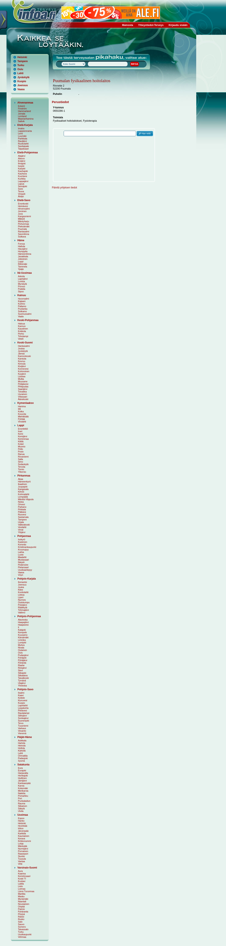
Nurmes (22, 600)
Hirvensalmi (24, 208)
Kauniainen (23, 836)
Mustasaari (23, 559)
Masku (21, 896)
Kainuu (21, 295)
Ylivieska (22, 685)
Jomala (21, 113)
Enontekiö (23, 428)
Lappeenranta (25, 131)
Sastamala (23, 517)
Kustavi (21, 881)
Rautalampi (23, 713)
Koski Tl (22, 878)
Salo (20, 921)
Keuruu (21, 361)
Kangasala (23, 489)
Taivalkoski (23, 678)
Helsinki (22, 57)
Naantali (22, 901)
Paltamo (22, 306)
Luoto (21, 554)
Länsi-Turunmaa (26, 891)
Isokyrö (21, 539)
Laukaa (21, 376)
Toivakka (22, 391)
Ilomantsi (22, 582)
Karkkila (22, 833)
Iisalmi (21, 692)
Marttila (21, 894)
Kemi (20, 434)
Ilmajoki (22, 163)
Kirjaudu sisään (178, 25)
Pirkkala (22, 509)
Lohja (20, 843)
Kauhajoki (23, 171)
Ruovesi (22, 514)
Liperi (20, 597)
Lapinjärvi (23, 279)
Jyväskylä (23, 77)
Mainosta (127, 25)
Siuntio (21, 856)
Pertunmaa (23, 224)
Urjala (21, 522)
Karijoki (21, 168)
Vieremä (22, 733)
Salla (20, 459)
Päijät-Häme (24, 737)
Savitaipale (23, 146)
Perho (21, 333)
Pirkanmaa (23, 475)
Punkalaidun (24, 801)
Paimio (21, 909)
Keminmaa (23, 439)
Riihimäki (22, 264)
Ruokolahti (23, 143)
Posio (21, 451)
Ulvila (20, 811)
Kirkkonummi (24, 841)
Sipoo (21, 291)
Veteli (20, 339)
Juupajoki (22, 486)
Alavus (21, 158)
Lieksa (21, 594)
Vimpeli (21, 194)
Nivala (21, 647)
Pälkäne (22, 512)
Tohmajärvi (23, 610)
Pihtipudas (23, 386)
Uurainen (22, 394)
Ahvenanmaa (25, 102)
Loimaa (21, 888)
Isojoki (21, 166)
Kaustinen (23, 328)
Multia (21, 379)
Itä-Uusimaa (24, 272)
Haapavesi (23, 624)
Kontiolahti (23, 592)
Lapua (21, 183)
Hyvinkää (22, 826)
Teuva (21, 191)
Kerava (21, 838)
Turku (20, 65)
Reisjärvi (22, 668)
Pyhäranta (23, 911)
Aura (20, 871)
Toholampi (23, 336)
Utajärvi (22, 683)
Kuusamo (22, 635)
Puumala (22, 229)
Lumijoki (22, 642)
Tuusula (22, 859)
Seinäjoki (22, 186)
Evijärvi (21, 161)
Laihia (21, 552)
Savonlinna (23, 234)
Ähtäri (21, 196)
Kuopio (21, 81)
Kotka (21, 411)
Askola (21, 276)
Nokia (21, 502)
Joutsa (21, 348)
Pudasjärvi (23, 655)
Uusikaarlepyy (25, 570)
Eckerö (21, 106)
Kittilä (20, 441)
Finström (22, 108)
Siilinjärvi (22, 715)
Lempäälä (23, 496)
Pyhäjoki (22, 657)
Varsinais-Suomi (27, 867)
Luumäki (22, 136)
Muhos (21, 645)
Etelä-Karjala (25, 125)
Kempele (22, 632)
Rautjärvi (22, 141)
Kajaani (22, 301)
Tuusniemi (23, 725)
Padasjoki (23, 758)
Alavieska (23, 619)
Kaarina (22, 873)
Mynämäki (23, 899)
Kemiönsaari (24, 876)
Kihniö (21, 491)
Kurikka (22, 178)
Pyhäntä (22, 663)
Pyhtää (21, 419)
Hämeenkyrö (24, 481)
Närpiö (21, 562)
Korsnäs (22, 544)
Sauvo (21, 924)
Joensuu (22, 85)
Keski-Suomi (25, 342)
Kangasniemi (24, 216)
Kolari (21, 444)
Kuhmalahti (23, 494)
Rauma (21, 803)
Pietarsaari (23, 567)
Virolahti (22, 421)
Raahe (21, 665)
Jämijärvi (22, 780)
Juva (20, 213)
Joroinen (22, 211)
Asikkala (22, 740)
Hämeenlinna (24, 254)
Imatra (21, 128)
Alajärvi (21, 156)
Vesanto (22, 731)
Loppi (20, 261)
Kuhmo (21, 303)
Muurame (22, 381)
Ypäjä (20, 269)
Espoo (21, 818)
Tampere (22, 61)
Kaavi (21, 695)
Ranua (21, 454)
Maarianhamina (25, 118)
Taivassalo (23, 929)
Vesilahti (22, 527)
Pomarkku (23, 796)
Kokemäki (23, 788)
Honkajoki (23, 775)
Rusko (21, 919)
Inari (20, 431)
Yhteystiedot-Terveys (151, 25)
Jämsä (21, 353)
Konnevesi (23, 369)
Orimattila (23, 755)
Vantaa (21, 861)
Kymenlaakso (25, 403)
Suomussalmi (24, 314)
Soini (20, 189)
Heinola (22, 745)
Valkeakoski (24, 524)
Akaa (20, 479)
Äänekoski (23, 399)
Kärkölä (22, 750)
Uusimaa (22, 814)
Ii (18, 627)
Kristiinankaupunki (27, 547)
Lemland (22, 116)
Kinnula (22, 363)
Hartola (21, 743)
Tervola (21, 467)
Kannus (22, 326)
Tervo (20, 723)
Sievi (20, 670)
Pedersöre (23, 565)
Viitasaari (22, 396)
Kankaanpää (24, 783)
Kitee (20, 589)
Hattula (21, 246)
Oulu (20, 69)
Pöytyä (21, 914)
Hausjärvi (22, 249)
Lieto (20, 886)
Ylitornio (22, 472)
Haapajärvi (23, 622)
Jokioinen (22, 259)
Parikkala (22, 138)
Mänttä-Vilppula (26, 499)
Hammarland (24, 111)
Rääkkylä (22, 607)
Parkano (22, 507)
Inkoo (20, 828)
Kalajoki (22, 630)
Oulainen (22, 650)
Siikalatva (23, 675)
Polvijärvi (22, 605)
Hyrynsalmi (23, 298)
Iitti (19, 409)
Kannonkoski (24, 356)
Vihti (20, 864)
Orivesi (21, 504)
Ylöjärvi (21, 532)
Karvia (21, 785)
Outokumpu (24, 602)
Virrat (20, 529)
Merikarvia (23, 790)
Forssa (21, 243)
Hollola (21, 748)
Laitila (21, 883)
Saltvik (21, 121)
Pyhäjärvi (22, 660)
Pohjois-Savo (25, 689)
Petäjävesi (23, 384)
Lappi (20, 425)
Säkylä (21, 808)
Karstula (22, 358)
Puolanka (22, 309)
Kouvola (22, 414)
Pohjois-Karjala (26, 578)
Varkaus (22, 728)
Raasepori (23, 853)
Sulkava (22, 236)
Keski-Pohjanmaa (27, 320)
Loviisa (21, 281)
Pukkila (21, 289)
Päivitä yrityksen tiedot (64, 187)
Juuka (21, 587)
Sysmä (21, 761)
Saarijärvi (22, 389)
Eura (20, 768)
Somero (22, 927)
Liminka (22, 640)
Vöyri (20, 575)
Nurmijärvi (23, 848)
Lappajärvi (23, 181)
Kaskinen (22, 542)
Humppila (22, 251)
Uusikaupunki (24, 934)
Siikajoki (22, 673)
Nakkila (21, 793)
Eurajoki (22, 770)
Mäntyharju (23, 221)
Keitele (21, 698)
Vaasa (20, 89)
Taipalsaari (23, 148)
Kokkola (22, 331)
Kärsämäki (23, 637)
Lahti (20, 73)
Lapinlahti (23, 705)
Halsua (21, 323)
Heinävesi (23, 206)
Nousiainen (23, 904)
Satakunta (23, 764)
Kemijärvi (22, 436)
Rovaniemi (23, 456)
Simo (20, 461)
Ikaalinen (22, 484)
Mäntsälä (22, 846)
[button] (145, 133)
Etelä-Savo (23, 200)
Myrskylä (22, 284)
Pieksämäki (23, 226)
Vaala (20, 316)
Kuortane (22, 176)
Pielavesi (22, 710)
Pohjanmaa (24, 536)
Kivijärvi (22, 366)
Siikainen (22, 806)
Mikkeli (21, 219)
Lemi (20, 133)
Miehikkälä (23, 416)
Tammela (22, 266)
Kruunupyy (23, 549)
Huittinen (22, 778)
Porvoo (21, 286)
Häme (20, 240)
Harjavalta (23, 773)
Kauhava (22, 173)
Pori (20, 798)
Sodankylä (23, 464)
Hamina (22, 406)
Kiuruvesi (22, 700)
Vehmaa (22, 937)
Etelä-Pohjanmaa (27, 152)
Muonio (21, 446)
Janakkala (23, 256)
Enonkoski (23, 203)
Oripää (21, 906)
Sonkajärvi (23, 718)
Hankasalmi (24, 346)
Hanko (21, 820)
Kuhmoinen (23, 371)
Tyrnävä (22, 680)
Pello (20, 449)
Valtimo (21, 612)
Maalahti (22, 557)
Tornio (21, 469)
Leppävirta (23, 708)
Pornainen (23, 851)
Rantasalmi (23, 231)
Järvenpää (23, 831)
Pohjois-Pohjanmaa (29, 616)
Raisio (21, 916)
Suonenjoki (23, 720)
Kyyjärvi (22, 374)
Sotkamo (22, 311)
